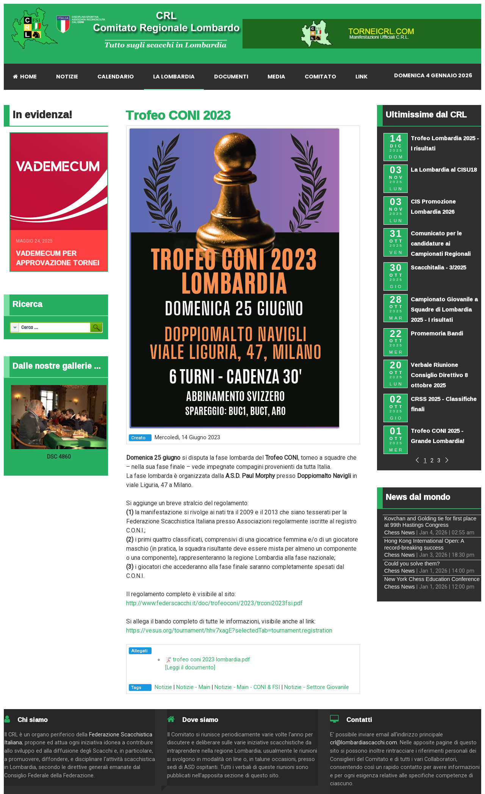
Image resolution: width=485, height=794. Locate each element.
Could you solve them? (412, 564)
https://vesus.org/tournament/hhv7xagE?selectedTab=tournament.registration (229, 630)
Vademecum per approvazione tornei (57, 258)
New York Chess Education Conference (432, 579)
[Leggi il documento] (190, 667)
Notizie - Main (193, 687)
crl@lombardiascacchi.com (363, 742)
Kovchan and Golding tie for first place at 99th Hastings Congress (430, 521)
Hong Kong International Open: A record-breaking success (424, 544)
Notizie (163, 687)
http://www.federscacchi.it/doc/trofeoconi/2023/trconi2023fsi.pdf (214, 603)
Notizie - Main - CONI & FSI (247, 687)
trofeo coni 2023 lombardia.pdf (211, 659)
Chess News (399, 532)
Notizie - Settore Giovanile (316, 687)
